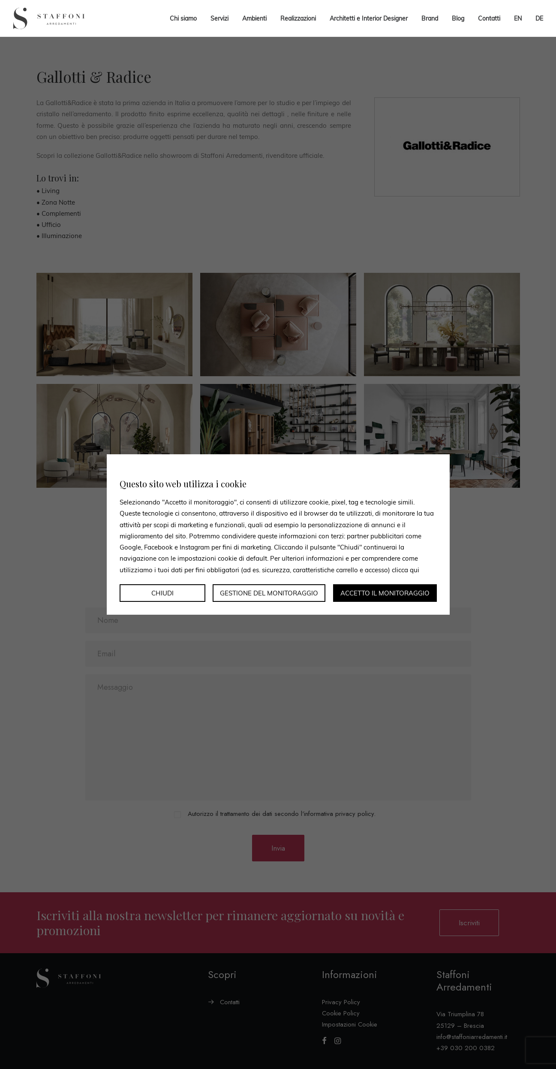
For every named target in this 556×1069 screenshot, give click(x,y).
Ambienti (254, 18)
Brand (429, 18)
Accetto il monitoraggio (385, 593)
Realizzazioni (298, 18)
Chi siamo (183, 18)
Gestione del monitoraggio (269, 593)
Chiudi (162, 593)
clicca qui (405, 569)
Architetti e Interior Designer (369, 18)
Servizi (219, 18)
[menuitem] (518, 18)
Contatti (489, 18)
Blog (458, 18)
